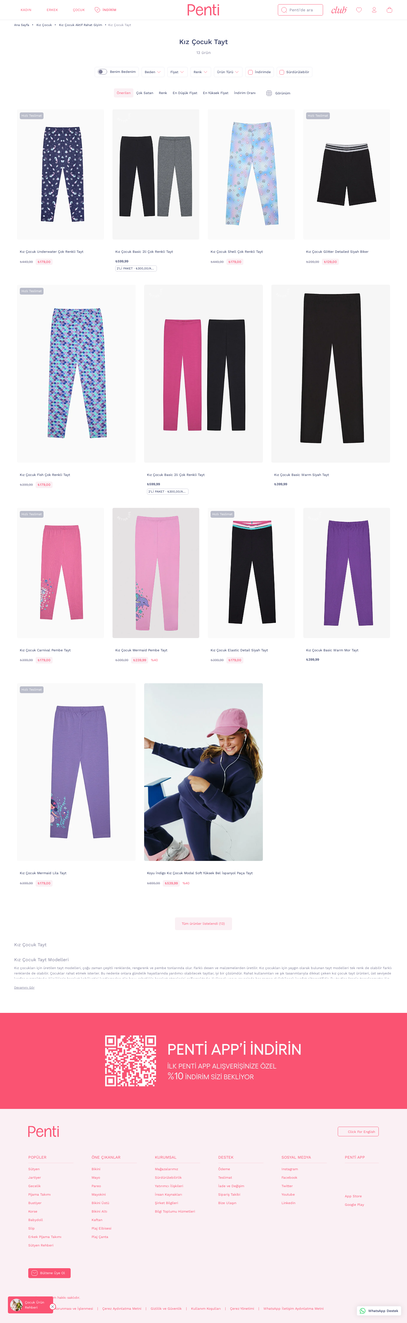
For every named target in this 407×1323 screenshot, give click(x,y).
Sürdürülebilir (297, 72)
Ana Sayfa (21, 25)
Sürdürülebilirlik (168, 1178)
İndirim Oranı (245, 93)
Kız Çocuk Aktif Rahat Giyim (80, 25)
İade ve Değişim (231, 1186)
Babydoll (35, 1220)
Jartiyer (34, 1178)
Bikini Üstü (100, 1203)
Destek (225, 1157)
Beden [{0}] (150, 72)
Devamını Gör (24, 987)
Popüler (37, 1157)
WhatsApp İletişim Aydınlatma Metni (293, 1309)
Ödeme (224, 1169)
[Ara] (284, 9)
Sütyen (34, 1169)
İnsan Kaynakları (168, 1194)
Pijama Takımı (39, 1194)
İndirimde (263, 72)
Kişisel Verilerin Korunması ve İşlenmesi (60, 1309)
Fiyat (174, 72)
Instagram (290, 1169)
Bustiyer (35, 1203)
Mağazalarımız (166, 1169)
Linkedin (288, 1203)
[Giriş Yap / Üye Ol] (374, 10)
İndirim (109, 10)
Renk (163, 93)
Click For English (361, 1132)
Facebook (289, 1178)
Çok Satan (144, 93)
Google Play (354, 1205)
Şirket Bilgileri (166, 1203)
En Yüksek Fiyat (215, 93)
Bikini (96, 1169)
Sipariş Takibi (229, 1194)
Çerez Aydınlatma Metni (121, 1309)
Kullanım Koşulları (206, 1309)
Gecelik (34, 1186)
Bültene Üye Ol (52, 1273)
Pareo (96, 1186)
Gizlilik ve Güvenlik (166, 1309)
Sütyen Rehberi (40, 1245)
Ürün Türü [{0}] (225, 72)
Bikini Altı (99, 1211)
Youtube (288, 1194)
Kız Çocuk (44, 25)
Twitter (287, 1186)
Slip (31, 1228)
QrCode (357, 1179)
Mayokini (99, 1194)
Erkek (52, 10)
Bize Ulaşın (227, 1203)
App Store (353, 1196)
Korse (32, 1211)
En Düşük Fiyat (185, 93)
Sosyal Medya (296, 1157)
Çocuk (79, 10)
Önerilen (124, 93)
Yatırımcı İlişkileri (169, 1186)
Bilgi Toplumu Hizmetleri (175, 1211)
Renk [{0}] (198, 72)
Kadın (26, 10)
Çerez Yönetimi (242, 1309)
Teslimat (225, 1178)
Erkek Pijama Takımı (44, 1237)
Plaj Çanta (100, 1237)
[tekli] (278, 93)
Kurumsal (165, 1157)
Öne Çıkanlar (106, 1157)
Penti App (355, 1157)
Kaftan (97, 1220)
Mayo (96, 1178)
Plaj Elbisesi (101, 1228)
